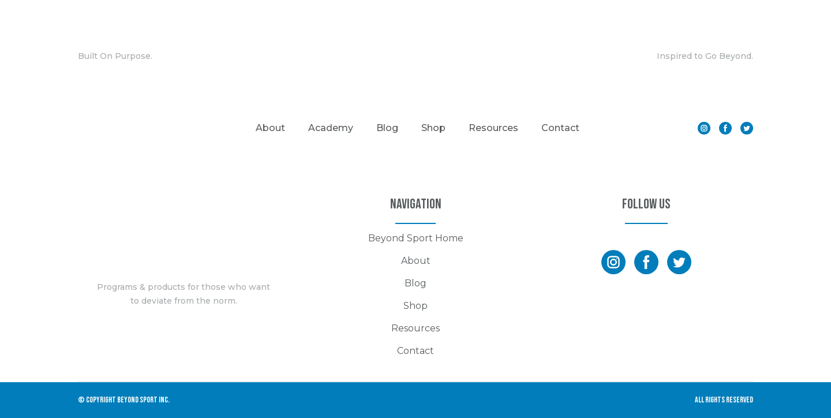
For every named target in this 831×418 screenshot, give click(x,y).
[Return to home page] (415, 56)
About (270, 127)
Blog (387, 127)
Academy (330, 127)
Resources (493, 127)
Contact (560, 127)
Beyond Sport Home (415, 238)
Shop (433, 127)
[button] (704, 128)
